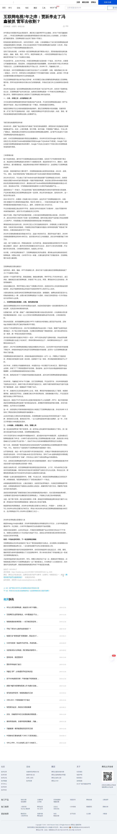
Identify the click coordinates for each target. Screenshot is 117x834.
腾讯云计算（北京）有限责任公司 (46, 830)
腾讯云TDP (54, 781)
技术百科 (4, 787)
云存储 (39, 802)
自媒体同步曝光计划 (32, 772)
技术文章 (4, 772)
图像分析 (105, 806)
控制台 (93, 2)
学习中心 (4, 784)
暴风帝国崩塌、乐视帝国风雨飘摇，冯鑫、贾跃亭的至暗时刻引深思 (23, 721)
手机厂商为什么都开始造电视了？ (19, 629)
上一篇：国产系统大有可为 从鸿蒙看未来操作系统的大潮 (21, 588)
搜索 (103, 8)
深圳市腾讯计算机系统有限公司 (37, 827)
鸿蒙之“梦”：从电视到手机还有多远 (20, 671)
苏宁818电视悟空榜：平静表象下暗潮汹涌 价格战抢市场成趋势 (23, 679)
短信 (55, 813)
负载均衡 (40, 813)
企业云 (56, 806)
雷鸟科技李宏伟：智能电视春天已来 (20, 693)
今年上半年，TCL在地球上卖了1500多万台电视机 (23, 743)
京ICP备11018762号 (75, 830)
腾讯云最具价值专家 (57, 772)
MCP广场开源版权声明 (84, 784)
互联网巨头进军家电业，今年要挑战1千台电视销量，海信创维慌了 (23, 614)
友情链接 (79, 781)
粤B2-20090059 (64, 827)
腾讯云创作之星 (56, 778)
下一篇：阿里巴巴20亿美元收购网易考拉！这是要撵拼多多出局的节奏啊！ (27, 591)
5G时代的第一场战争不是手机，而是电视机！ (23, 643)
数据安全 (23, 813)
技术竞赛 (29, 781)
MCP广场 (53, 8)
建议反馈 (85, 2)
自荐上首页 (29, 778)
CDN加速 (73, 806)
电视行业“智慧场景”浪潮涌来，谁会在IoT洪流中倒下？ (23, 636)
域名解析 (23, 802)
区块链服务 (57, 799)
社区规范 (79, 772)
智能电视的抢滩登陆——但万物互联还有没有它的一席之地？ (23, 622)
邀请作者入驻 (30, 775)
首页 (4, 8)
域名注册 (23, 799)
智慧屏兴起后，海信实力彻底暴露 (19, 707)
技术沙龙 (4, 778)
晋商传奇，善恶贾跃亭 (15, 657)
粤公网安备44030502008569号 (80, 827)
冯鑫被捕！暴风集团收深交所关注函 (20, 728)
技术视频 (4, 781)
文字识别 (73, 813)
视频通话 (89, 806)
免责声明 (79, 775)
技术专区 (4, 790)
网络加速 (89, 799)
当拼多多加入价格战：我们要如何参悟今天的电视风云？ (23, 650)
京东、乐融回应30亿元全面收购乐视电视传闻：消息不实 (23, 714)
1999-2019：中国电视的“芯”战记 (18, 700)
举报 (65, 26)
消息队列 (73, 799)
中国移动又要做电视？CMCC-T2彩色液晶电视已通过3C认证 (23, 736)
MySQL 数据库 (25, 809)
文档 (78, 2)
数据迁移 (56, 816)
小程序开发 (24, 816)
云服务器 (40, 799)
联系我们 (79, 778)
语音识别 (56, 809)
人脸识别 (23, 806)
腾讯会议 (40, 806)
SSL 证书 (40, 809)
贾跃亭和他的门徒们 (14, 664)
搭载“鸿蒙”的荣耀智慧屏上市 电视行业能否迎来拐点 (23, 686)
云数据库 (105, 799)
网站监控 (40, 816)
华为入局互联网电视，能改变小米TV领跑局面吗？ (23, 607)
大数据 (105, 813)
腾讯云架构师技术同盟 (58, 775)
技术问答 (4, 775)
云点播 (88, 813)
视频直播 (56, 802)
